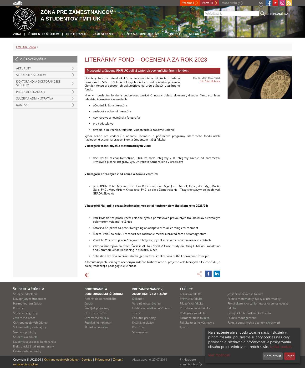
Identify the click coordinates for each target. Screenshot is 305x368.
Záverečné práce (24, 318)
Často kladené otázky (27, 351)
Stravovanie (140, 332)
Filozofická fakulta (191, 303)
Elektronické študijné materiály (33, 346)
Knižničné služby (143, 323)
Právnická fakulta (191, 299)
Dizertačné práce (96, 313)
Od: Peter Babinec (210, 81)
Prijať (289, 356)
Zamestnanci (103, 34)
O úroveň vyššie (33, 59)
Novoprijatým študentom (29, 299)
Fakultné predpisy (144, 318)
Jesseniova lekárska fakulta (245, 294)
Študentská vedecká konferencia (34, 342)
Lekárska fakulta (191, 294)
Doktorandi (76, 34)
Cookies (86, 359)
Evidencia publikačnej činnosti (152, 308)
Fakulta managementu (242, 318)
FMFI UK (193, 34)
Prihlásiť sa (278, 14)
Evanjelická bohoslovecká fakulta (249, 313)
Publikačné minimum (98, 323)
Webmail (188, 3)
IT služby (138, 327)
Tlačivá (137, 313)
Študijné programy (25, 313)
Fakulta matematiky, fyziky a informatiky (254, 299)
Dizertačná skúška (97, 318)
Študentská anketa (25, 337)
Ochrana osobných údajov (30, 323)
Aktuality (23, 68)
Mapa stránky (231, 3)
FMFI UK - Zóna (26, 47)
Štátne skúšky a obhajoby (29, 327)
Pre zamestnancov (30, 92)
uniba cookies (281, 346)
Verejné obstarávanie (146, 303)
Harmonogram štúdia (27, 303)
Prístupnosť (102, 359)
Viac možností (219, 355)
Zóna (17, 34)
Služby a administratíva (140, 34)
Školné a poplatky (24, 332)
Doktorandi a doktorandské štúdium (38, 83)
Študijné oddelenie (25, 294)
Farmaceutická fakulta (194, 318)
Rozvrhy (18, 308)
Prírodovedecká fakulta (195, 308)
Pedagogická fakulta (193, 313)
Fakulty (186, 289)
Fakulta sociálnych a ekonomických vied (254, 323)
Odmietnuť (272, 356)
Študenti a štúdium (43, 34)
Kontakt (173, 34)
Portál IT (207, 3)
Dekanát (137, 299)
